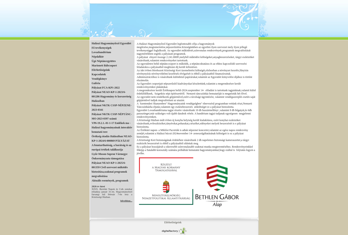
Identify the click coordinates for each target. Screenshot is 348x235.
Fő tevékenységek (102, 47)
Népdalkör (98, 56)
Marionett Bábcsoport (104, 65)
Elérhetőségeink (101, 69)
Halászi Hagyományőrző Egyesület (111, 43)
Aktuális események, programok (110, 180)
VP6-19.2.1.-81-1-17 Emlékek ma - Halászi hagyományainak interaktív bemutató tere (112, 127)
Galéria (96, 83)
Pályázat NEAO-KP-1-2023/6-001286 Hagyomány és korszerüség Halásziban (111, 96)
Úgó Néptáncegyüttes (104, 61)
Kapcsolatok (99, 74)
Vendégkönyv (99, 78)
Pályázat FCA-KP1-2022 (106, 87)
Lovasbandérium (101, 52)
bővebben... (126, 200)
